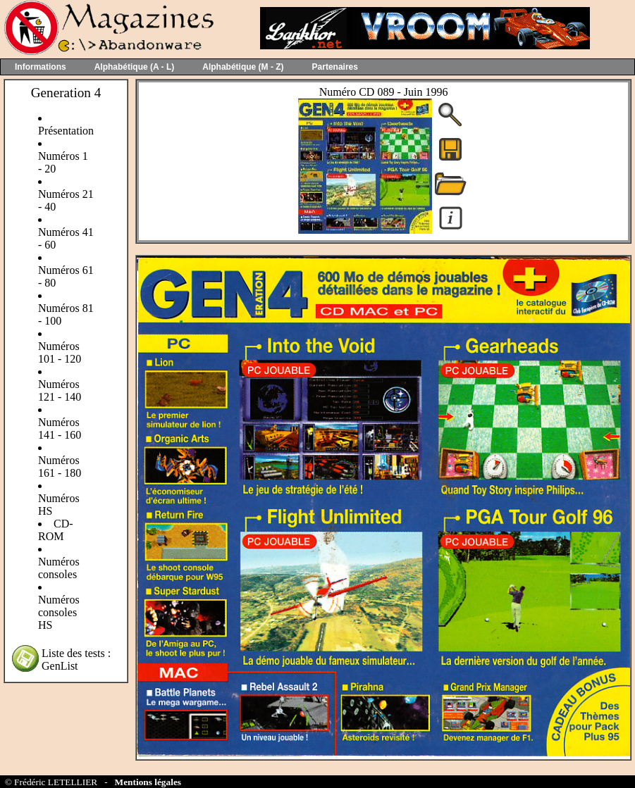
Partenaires (335, 67)
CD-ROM (55, 530)
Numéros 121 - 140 (59, 390)
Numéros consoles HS (59, 612)
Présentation (66, 131)
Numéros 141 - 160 (59, 428)
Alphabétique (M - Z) (242, 67)
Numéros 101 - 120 (59, 352)
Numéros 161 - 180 (59, 466)
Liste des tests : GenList (76, 659)
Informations (40, 67)
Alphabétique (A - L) (134, 67)
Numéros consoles (59, 568)
